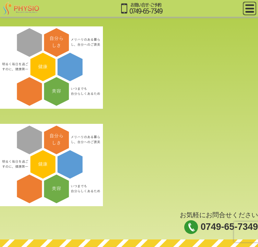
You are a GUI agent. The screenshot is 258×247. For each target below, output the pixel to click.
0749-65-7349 (229, 227)
